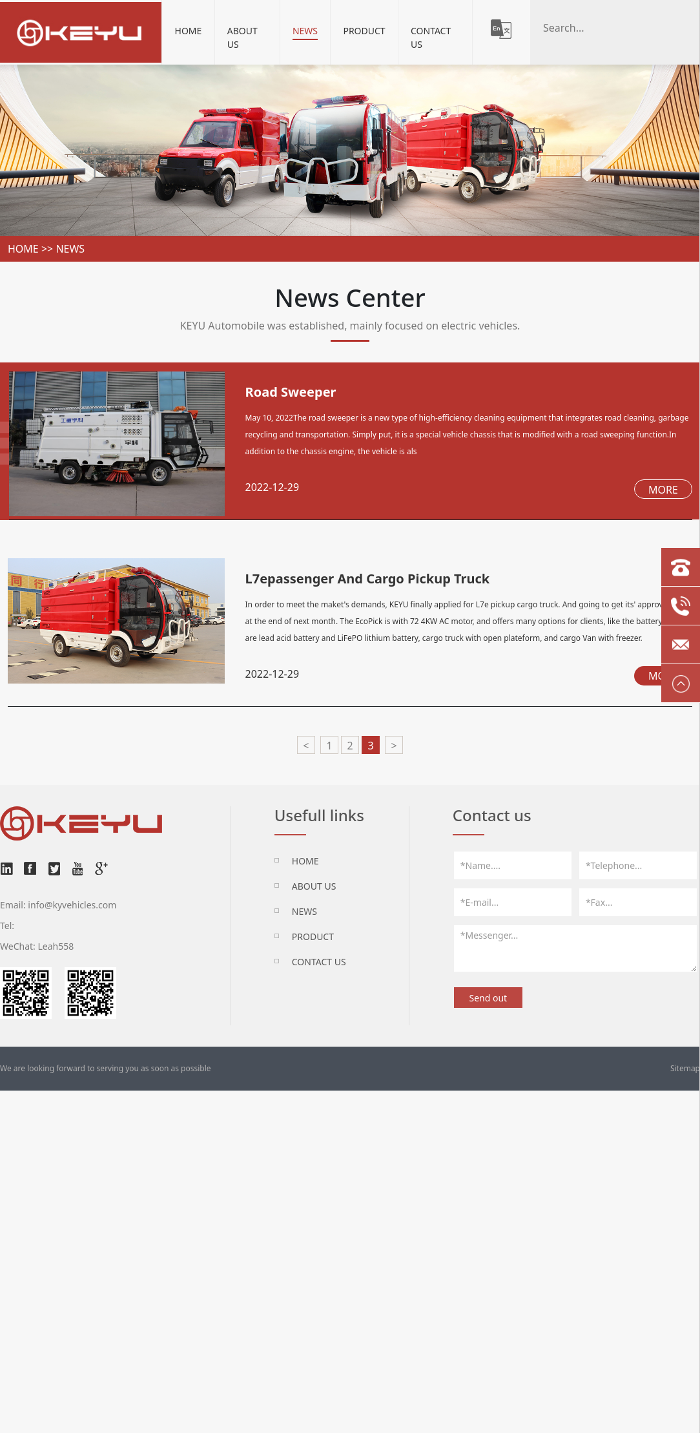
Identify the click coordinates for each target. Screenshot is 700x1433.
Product (364, 31)
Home (188, 31)
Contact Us (431, 37)
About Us (242, 37)
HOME (305, 861)
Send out (488, 998)
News (305, 31)
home (23, 249)
